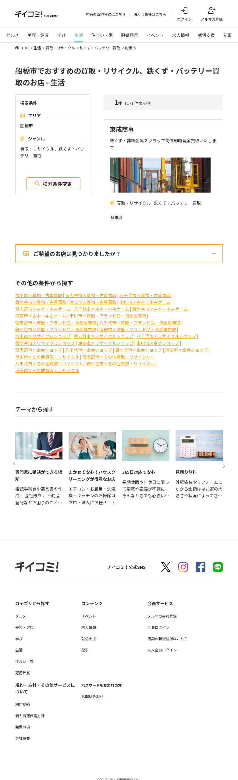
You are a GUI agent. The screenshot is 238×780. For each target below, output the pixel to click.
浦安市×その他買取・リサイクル (47, 366)
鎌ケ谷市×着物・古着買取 (40, 298)
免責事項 (22, 722)
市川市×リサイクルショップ (43, 332)
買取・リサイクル (60, 47)
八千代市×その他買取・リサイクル (49, 359)
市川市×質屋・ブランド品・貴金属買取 (107, 312)
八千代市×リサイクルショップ (166, 332)
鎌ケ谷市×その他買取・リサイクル (121, 359)
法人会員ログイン (162, 646)
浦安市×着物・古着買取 (92, 298)
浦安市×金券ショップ (186, 346)
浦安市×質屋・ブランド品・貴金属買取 (137, 325)
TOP (25, 47)
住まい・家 (102, 35)
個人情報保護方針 (29, 711)
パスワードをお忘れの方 (104, 681)
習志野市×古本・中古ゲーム (43, 305)
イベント (155, 35)
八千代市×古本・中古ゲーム (101, 305)
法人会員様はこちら (149, 14)
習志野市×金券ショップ (38, 346)
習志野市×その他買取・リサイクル (116, 353)
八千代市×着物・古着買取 (145, 291)
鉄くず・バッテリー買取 (100, 47)
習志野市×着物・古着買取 (90, 291)
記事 (227, 35)
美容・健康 (38, 35)
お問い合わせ (94, 693)
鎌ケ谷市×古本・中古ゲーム (160, 305)
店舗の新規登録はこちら (106, 14)
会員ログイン (158, 623)
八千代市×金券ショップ (88, 346)
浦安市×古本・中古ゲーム (40, 312)
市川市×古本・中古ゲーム (145, 298)
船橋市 (130, 47)
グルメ (12, 35)
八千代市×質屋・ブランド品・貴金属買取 (139, 319)
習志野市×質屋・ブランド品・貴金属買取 (55, 319)
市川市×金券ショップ (158, 339)
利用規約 (22, 700)
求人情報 (180, 35)
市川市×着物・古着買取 (38, 291)
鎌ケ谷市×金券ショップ (138, 346)
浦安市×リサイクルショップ (105, 339)
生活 (78, 35)
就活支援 (206, 35)
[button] (15, 445)
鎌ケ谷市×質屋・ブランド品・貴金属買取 (55, 325)
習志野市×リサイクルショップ (103, 332)
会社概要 (22, 734)
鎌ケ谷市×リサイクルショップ (45, 339)
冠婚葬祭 (129, 35)
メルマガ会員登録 (162, 612)
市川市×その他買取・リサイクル (47, 353)
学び (61, 35)
